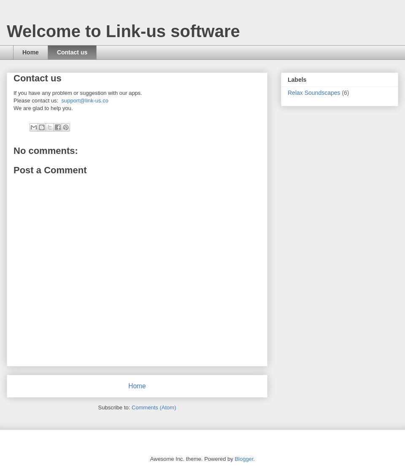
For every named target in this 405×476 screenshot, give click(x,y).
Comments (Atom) (154, 407)
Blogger (244, 459)
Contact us (72, 52)
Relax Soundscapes (314, 92)
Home (30, 52)
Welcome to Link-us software (123, 31)
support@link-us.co (84, 100)
